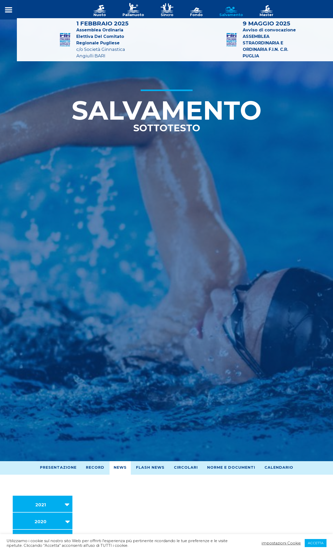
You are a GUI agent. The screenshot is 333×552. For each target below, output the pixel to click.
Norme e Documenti (231, 467)
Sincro (167, 14)
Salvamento (231, 14)
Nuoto (99, 14)
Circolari (186, 467)
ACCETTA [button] (315, 543)
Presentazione (58, 467)
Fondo (196, 14)
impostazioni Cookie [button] (281, 543)
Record (95, 467)
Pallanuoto (133, 14)
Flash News (150, 467)
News (120, 467)
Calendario (278, 467)
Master (266, 14)
